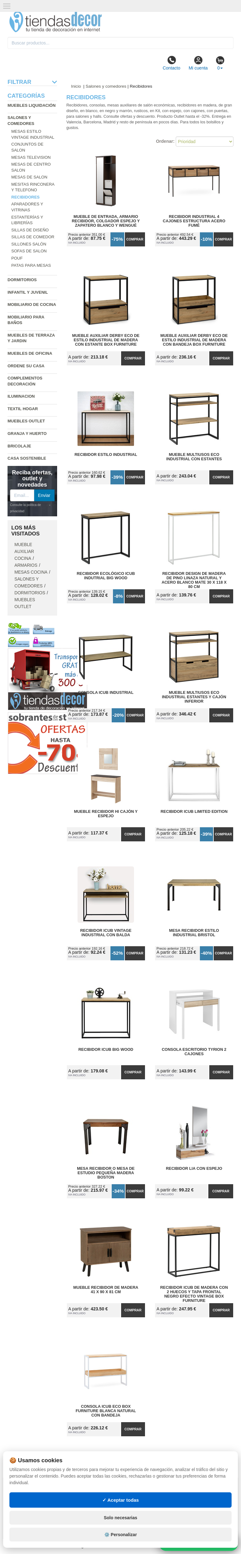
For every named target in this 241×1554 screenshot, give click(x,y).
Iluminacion (21, 396)
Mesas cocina (30, 572)
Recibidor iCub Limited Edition (194, 811)
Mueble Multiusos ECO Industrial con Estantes (194, 456)
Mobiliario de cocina (32, 304)
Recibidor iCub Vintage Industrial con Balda (105, 932)
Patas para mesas (31, 265)
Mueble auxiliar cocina (24, 551)
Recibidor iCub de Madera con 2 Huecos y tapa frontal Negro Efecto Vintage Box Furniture (194, 1291)
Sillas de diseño (30, 230)
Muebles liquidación (32, 105)
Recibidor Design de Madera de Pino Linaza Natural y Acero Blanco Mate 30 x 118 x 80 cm (194, 578)
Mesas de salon (29, 177)
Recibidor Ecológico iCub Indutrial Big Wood (106, 575)
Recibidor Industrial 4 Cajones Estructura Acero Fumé (194, 221)
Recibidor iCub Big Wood (105, 1049)
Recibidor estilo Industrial (105, 454)
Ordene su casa (26, 366)
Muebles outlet (26, 421)
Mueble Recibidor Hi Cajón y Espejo (106, 813)
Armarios (25, 565)
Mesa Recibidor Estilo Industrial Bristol (194, 932)
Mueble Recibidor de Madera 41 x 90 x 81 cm (105, 1289)
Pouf (17, 258)
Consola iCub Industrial (106, 692)
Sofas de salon (29, 251)
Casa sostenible (27, 458)
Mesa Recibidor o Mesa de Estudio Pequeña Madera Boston (106, 1173)
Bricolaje (19, 446)
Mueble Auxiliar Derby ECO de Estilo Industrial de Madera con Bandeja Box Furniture (194, 340)
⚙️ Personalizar (120, 1534)
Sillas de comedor (32, 237)
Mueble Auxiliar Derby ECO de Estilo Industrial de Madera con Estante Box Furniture (106, 340)
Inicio (76, 86)
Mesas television (31, 157)
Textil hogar (23, 408)
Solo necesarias (120, 1517)
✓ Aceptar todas (120, 1500)
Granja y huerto (27, 433)
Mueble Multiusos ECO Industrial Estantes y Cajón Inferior (194, 697)
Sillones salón (28, 244)
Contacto (171, 62)
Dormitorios (22, 279)
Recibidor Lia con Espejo (194, 1168)
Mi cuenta (198, 62)
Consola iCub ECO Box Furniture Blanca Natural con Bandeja (106, 1410)
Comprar (134, 239)
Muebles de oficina (30, 353)
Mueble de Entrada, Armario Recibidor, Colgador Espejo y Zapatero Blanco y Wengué (106, 221)
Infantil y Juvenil (28, 292)
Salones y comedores (106, 86)
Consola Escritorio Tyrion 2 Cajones (194, 1051)
